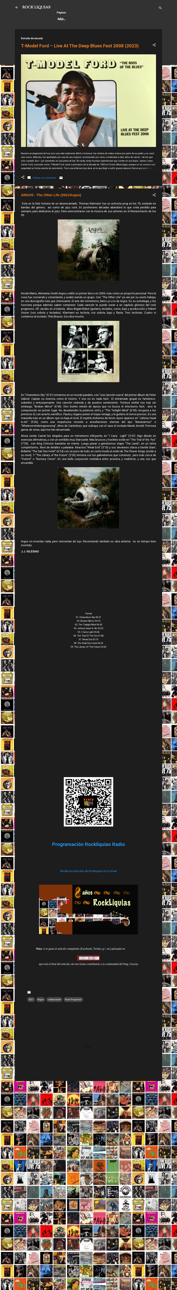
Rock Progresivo (92, 19)
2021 (31, 999)
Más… (115, 19)
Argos (41, 999)
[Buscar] (160, 8)
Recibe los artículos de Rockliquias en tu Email (88, 871)
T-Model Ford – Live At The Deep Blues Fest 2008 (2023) (80, 45)
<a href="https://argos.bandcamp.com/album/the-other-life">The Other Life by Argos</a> (88, 710)
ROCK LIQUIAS (36, 7)
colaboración (54, 999)
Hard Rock (65, 19)
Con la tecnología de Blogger (88, 1282)
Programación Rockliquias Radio (88, 844)
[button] (154, 45)
